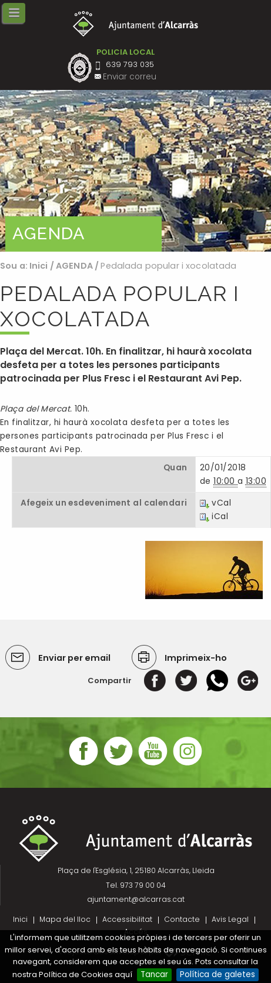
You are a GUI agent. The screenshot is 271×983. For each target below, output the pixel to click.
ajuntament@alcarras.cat (136, 899)
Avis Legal (230, 919)
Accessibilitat (127, 919)
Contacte (182, 919)
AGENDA (74, 266)
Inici (38, 266)
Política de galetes (217, 974)
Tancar (154, 974)
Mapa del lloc (65, 919)
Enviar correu (129, 76)
